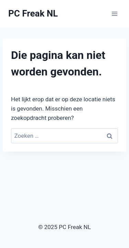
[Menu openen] (114, 13)
